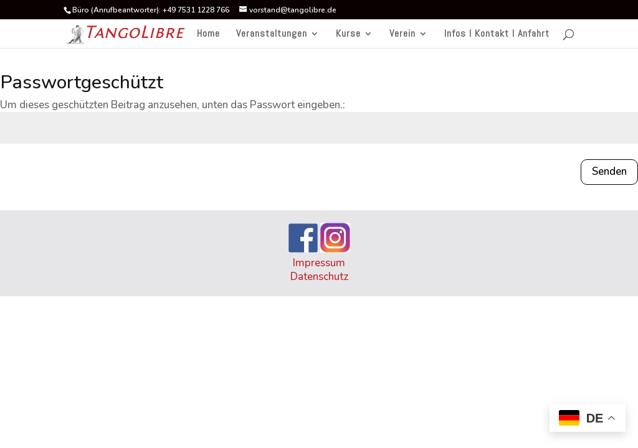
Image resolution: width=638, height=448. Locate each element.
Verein (402, 34)
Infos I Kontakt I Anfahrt (497, 34)
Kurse (348, 34)
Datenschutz (319, 276)
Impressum (319, 263)
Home (208, 34)
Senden (609, 171)
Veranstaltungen (271, 34)
